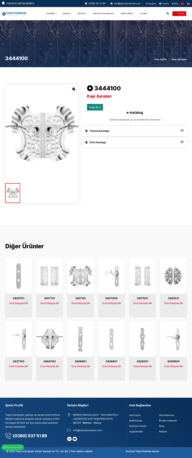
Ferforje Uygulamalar (104, 13)
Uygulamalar (136, 431)
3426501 (142, 361)
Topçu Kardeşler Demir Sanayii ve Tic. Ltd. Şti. (41, 451)
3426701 (18, 298)
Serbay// (131, 451)
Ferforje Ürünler (138, 426)
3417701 (49, 298)
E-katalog (179, 13)
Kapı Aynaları (179, 59)
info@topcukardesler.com (127, 3)
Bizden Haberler (168, 420)
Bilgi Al (95, 107)
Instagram (151, 3)
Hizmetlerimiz (127, 13)
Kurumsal (51, 13)
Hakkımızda (135, 420)
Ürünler (67, 13)
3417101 (80, 298)
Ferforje (82, 13)
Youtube (164, 3)
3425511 (173, 298)
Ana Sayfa (161, 59)
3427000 (111, 298)
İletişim (143, 13)
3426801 (80, 361)
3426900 (173, 361)
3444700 (49, 361)
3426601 (111, 361)
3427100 (18, 361)
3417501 (142, 298)
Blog (175, 3)
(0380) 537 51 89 (96, 3)
